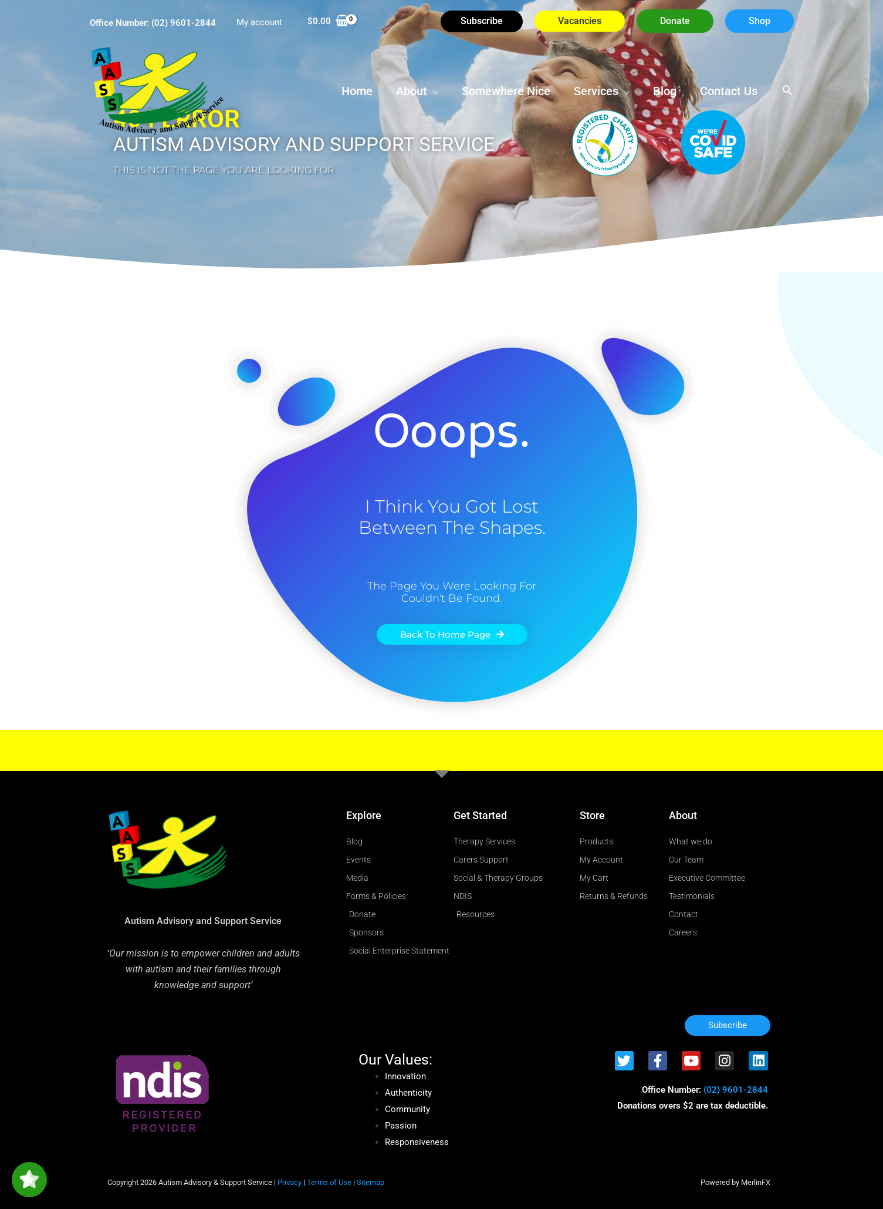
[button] (675, 21)
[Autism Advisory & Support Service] (157, 90)
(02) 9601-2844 (183, 23)
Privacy (290, 1182)
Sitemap (370, 1182)
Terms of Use (329, 1182)
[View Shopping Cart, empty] (328, 21)
